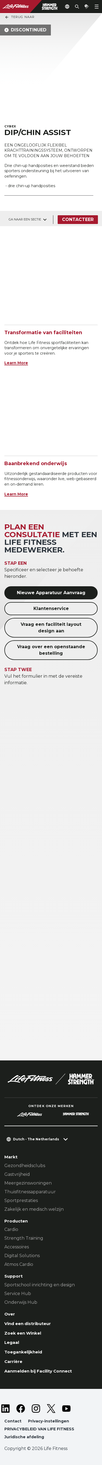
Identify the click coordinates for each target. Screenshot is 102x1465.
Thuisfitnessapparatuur (30, 1191)
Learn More (16, 362)
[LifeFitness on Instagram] (36, 1408)
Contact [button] (12, 1421)
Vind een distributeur (27, 1323)
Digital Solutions (22, 1255)
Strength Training (23, 1238)
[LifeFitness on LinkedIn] (5, 1408)
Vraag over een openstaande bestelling (51, 650)
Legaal (11, 1342)
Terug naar (20, 17)
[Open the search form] (77, 6)
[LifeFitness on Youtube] (66, 1408)
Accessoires (16, 1246)
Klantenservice (51, 608)
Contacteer (78, 219)
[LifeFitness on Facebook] (20, 1408)
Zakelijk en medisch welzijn (34, 1209)
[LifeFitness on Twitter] (51, 1408)
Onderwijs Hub (20, 1302)
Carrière (13, 1361)
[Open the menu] (96, 6)
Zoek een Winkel (22, 1333)
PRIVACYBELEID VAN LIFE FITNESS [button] (39, 1429)
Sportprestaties (21, 1200)
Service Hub (17, 1293)
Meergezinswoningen (28, 1183)
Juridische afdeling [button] (24, 1436)
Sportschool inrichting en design (39, 1284)
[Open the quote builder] (86, 6)
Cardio (11, 1229)
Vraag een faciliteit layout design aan (51, 627)
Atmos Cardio (18, 1264)
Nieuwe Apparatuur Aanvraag (51, 592)
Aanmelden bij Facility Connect (38, 1371)
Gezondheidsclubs (24, 1165)
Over (9, 1314)
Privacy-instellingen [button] (48, 1421)
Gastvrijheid (17, 1174)
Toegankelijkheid (23, 1352)
